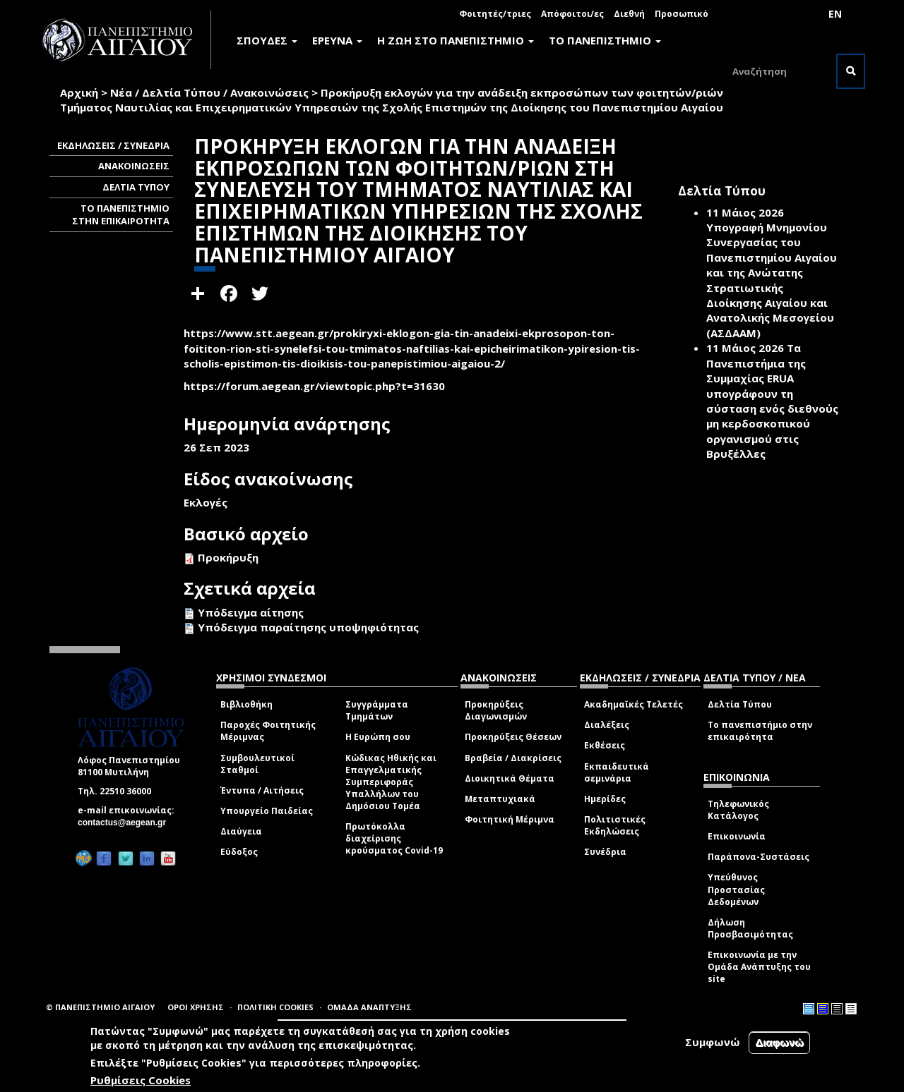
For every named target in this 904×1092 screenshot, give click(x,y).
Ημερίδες (605, 799)
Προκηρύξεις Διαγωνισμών (496, 710)
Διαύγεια (241, 831)
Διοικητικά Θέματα (509, 778)
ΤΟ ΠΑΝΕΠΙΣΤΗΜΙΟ (605, 40)
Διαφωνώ (779, 1042)
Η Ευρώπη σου (377, 737)
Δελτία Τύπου (740, 704)
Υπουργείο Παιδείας (266, 811)
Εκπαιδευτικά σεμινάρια (616, 772)
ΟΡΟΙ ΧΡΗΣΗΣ (195, 1007)
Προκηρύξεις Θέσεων (513, 737)
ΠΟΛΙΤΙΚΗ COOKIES (275, 1007)
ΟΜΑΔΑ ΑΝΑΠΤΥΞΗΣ (369, 1007)
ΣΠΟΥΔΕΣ (267, 40)
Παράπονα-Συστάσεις (758, 857)
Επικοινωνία (737, 836)
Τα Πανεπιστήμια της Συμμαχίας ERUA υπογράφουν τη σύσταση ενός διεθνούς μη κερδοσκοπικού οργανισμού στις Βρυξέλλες (772, 401)
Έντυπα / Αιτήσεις (262, 790)
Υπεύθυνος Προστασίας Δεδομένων (736, 889)
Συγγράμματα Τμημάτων (376, 710)
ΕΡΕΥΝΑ (337, 40)
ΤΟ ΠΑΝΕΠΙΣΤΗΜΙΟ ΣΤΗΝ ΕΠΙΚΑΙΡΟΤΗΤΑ (121, 215)
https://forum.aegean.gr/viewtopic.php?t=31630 (314, 386)
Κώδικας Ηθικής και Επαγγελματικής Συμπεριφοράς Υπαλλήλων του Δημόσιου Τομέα (390, 782)
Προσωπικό (681, 14)
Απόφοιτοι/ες (572, 14)
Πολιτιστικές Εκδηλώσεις (615, 825)
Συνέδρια (605, 852)
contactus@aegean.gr (126, 822)
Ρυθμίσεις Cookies (140, 1080)
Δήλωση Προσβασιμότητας (750, 928)
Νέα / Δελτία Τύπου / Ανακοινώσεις (209, 92)
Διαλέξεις (606, 725)
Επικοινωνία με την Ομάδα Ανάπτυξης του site (759, 967)
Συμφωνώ (712, 1042)
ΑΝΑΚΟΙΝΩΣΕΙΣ (134, 165)
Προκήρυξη (228, 557)
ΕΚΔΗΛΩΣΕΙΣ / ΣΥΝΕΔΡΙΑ (113, 145)
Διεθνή (629, 14)
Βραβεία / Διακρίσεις (513, 758)
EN (835, 13)
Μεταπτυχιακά (500, 799)
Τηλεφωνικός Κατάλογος (738, 810)
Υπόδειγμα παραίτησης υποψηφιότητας (308, 627)
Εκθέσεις (604, 745)
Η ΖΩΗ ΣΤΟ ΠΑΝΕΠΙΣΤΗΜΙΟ (455, 40)
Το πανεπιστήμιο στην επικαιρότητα (760, 731)
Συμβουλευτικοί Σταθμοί (257, 764)
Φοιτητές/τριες (495, 14)
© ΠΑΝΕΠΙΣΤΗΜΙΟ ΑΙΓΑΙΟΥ (100, 1007)
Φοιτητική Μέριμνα (509, 819)
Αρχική (79, 92)
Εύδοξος (239, 852)
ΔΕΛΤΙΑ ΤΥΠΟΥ (136, 187)
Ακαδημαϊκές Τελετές (633, 704)
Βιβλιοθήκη (246, 704)
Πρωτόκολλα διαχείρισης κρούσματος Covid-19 (394, 838)
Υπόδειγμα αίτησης (251, 612)
